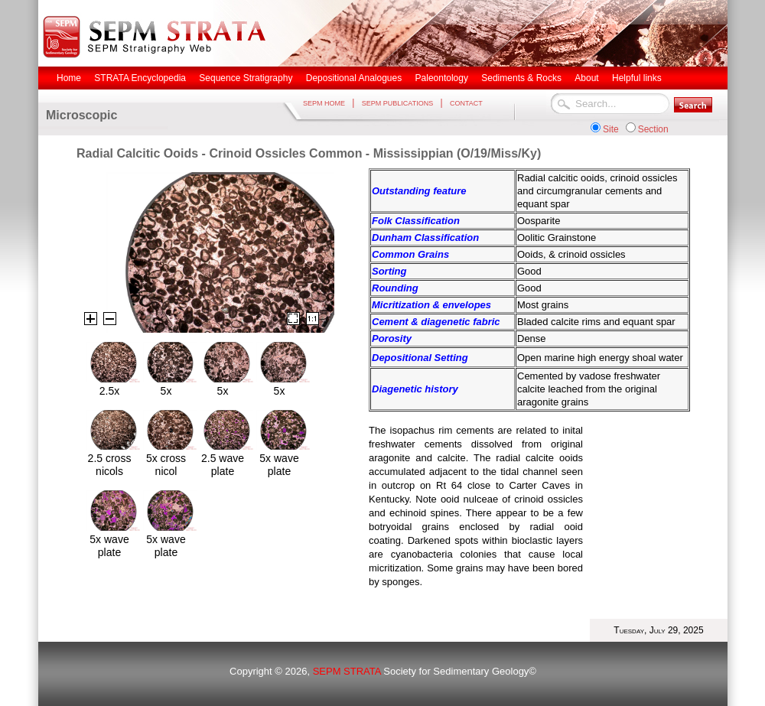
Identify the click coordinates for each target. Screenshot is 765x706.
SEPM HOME (324, 103)
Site (611, 129)
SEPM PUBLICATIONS (397, 103)
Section (653, 129)
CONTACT (466, 103)
